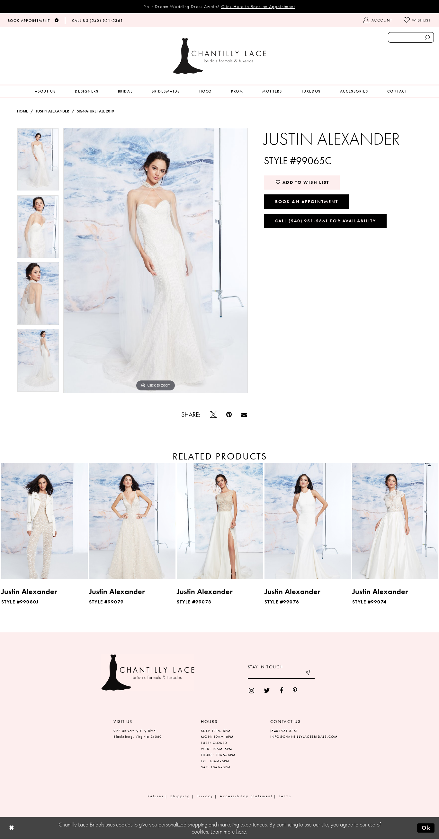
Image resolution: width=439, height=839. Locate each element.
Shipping (180, 796)
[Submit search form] (427, 37)
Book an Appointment (306, 201)
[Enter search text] (411, 37)
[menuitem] (45, 91)
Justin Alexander (52, 111)
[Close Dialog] (11, 828)
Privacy (205, 796)
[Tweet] (213, 414)
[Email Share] (244, 414)
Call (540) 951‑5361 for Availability (325, 221)
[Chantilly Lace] (219, 56)
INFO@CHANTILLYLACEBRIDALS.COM (304, 736)
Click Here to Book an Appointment (258, 6)
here (241, 831)
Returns (156, 796)
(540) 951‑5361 (284, 730)
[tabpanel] (38, 161)
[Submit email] (308, 674)
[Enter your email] (281, 674)
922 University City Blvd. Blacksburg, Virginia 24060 (137, 733)
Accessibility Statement (246, 796)
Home (22, 111)
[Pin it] (229, 414)
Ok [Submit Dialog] (426, 827)
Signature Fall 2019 (95, 111)
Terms (285, 796)
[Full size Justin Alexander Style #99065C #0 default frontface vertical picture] (156, 260)
